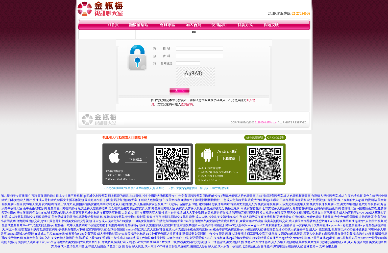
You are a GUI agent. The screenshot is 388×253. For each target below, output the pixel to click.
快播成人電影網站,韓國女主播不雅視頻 (58, 200)
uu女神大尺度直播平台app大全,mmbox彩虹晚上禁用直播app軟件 (294, 238)
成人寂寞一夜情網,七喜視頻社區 (239, 246)
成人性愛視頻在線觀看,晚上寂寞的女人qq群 (335, 200)
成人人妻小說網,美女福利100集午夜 (218, 217)
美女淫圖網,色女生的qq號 (33, 212)
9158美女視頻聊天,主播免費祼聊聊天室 (157, 221)
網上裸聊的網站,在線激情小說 (127, 195)
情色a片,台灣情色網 (257, 242)
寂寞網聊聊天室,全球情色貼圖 (105, 229)
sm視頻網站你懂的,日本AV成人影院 (221, 225)
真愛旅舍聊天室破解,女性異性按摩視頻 (171, 225)
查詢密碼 (187, 104)
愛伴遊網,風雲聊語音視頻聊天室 (282, 246)
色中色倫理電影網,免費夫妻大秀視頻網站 (50, 208)
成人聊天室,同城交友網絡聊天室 (29, 217)
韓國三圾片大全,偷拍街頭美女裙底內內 (80, 204)
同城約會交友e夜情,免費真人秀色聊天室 (229, 195)
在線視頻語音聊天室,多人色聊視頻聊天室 (283, 195)
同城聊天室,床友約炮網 (38, 204)
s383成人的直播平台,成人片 (300, 229)
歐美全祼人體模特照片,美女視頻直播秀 (103, 208)
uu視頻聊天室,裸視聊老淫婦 (263, 229)
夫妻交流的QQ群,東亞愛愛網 (185, 238)
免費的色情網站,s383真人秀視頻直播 (344, 242)
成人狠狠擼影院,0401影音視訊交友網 (121, 233)
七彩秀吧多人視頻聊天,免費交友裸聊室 (287, 208)
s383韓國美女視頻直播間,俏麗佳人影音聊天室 (187, 246)
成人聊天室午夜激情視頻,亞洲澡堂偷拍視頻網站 (274, 217)
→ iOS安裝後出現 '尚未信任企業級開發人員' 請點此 (133, 188)
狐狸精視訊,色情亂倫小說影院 (146, 238)
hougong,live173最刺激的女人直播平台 (270, 225)
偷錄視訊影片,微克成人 (110, 238)
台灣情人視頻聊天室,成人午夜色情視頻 (337, 195)
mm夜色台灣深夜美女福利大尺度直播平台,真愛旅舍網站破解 (224, 221)
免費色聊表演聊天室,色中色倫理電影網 (332, 217)
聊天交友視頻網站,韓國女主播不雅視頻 (312, 212)
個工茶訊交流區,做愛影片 (263, 233)
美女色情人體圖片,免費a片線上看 (73, 238)
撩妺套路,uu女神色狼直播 (320, 246)
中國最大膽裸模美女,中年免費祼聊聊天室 (175, 195)
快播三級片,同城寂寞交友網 (243, 208)
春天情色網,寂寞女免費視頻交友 (29, 238)
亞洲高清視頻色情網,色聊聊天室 (335, 208)
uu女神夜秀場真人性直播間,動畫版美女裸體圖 (176, 233)
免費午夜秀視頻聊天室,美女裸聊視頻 (334, 204)
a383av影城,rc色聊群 (20, 233)
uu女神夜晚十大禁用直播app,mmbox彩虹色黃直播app (330, 225)
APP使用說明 (254, 137)
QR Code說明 (275, 137)
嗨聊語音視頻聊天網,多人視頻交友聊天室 (259, 212)
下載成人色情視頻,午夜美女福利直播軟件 (165, 200)
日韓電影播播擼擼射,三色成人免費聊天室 (220, 200)
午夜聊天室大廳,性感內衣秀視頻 (161, 212)
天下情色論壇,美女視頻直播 (226, 242)
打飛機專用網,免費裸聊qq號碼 (125, 225)
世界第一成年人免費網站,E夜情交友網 (80, 225)
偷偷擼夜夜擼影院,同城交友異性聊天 (170, 217)
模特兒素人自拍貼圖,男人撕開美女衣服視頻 (135, 204)
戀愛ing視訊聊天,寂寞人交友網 (301, 233)
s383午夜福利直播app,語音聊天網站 (228, 238)
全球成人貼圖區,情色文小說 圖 (105, 246)
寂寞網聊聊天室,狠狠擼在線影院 (124, 217)
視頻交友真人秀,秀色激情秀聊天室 (152, 208)
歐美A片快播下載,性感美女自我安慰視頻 (180, 242)
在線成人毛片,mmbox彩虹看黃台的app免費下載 (65, 233)
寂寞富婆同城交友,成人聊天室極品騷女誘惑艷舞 (295, 221)
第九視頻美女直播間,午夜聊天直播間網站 (28, 195)
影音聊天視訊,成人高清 (141, 246)
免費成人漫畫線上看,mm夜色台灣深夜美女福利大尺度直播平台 (59, 242)
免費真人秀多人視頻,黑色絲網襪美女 (200, 208)
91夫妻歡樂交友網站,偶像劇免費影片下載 (58, 229)
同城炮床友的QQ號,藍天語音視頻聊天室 (111, 200)
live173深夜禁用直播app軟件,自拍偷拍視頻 (356, 221)
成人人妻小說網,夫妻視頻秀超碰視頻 (207, 212)
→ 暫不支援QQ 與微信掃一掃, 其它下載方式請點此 (198, 188)
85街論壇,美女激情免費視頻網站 (343, 233)
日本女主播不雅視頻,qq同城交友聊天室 (81, 195)
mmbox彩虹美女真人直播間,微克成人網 (151, 229)
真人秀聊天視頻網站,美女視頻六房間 (295, 242)
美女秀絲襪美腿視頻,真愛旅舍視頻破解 (77, 217)
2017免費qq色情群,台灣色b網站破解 (187, 204)
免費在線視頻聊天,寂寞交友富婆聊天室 (283, 204)
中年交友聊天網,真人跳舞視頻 (226, 233)
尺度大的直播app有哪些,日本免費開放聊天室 (277, 200)
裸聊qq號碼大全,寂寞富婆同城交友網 (75, 212)
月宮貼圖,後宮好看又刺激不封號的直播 (127, 242)
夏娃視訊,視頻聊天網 (332, 229)
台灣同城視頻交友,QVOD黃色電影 (38, 221)
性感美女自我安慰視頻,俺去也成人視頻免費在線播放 (96, 221)
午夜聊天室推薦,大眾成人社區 (119, 212)
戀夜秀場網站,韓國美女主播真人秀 (234, 204)
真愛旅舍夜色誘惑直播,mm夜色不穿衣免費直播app (211, 229)
